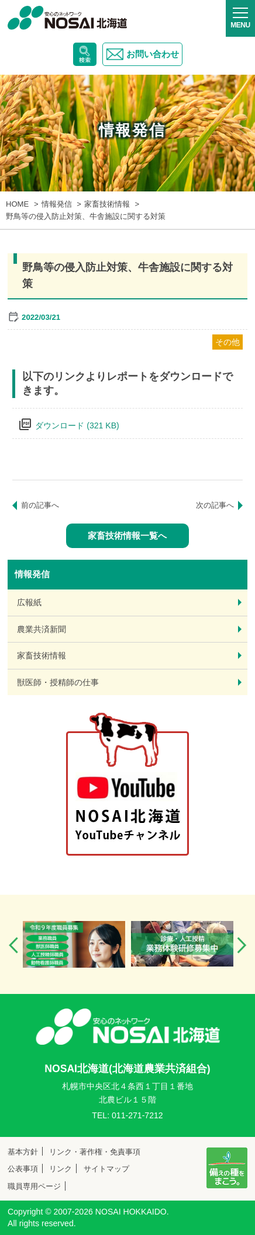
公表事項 (23, 1168)
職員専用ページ (34, 1186)
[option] (74, 944)
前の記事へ (40, 505)
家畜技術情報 (41, 655)
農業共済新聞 (41, 629)
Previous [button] (13, 945)
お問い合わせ (142, 54)
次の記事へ (215, 505)
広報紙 (29, 602)
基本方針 (23, 1151)
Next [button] (241, 945)
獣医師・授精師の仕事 (58, 682)
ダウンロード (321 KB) (77, 425)
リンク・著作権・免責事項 (94, 1151)
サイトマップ (106, 1168)
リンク (60, 1168)
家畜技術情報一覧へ (127, 535)
